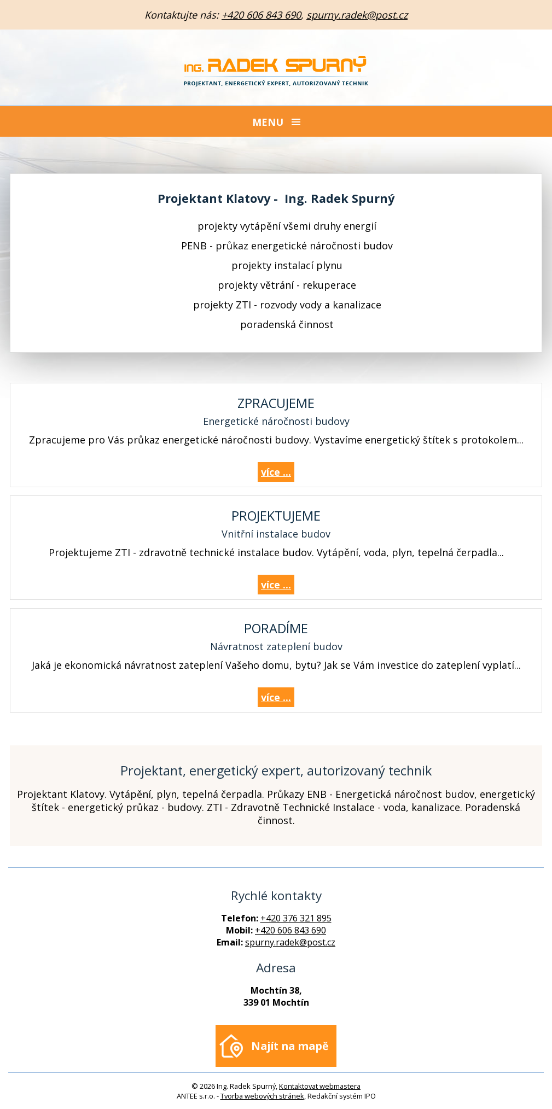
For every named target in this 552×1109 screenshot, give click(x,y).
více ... (276, 471)
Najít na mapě (289, 1045)
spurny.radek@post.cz (357, 14)
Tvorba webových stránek (262, 1096)
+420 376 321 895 (296, 918)
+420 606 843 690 (261, 14)
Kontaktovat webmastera (320, 1086)
